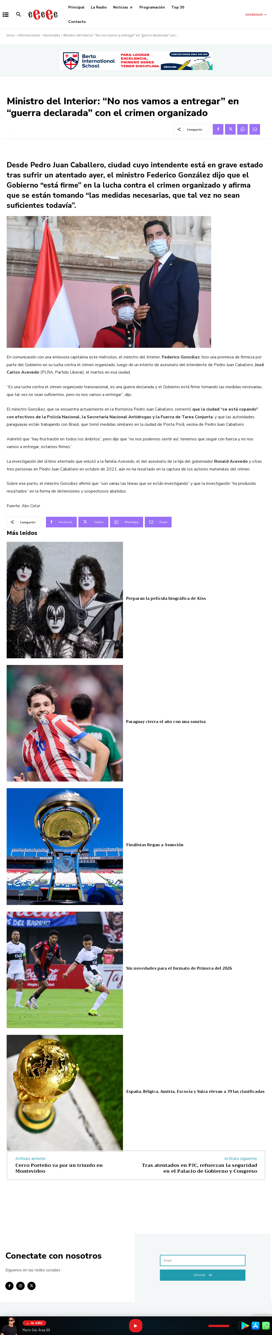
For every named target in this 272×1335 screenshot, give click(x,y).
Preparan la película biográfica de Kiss (165, 598)
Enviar (203, 1274)
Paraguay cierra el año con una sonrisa (165, 721)
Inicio (11, 35)
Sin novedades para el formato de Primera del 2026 (178, 968)
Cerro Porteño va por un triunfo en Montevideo (59, 1168)
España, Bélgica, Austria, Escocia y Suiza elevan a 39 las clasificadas (194, 1091)
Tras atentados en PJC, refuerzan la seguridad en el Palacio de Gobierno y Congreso (199, 1168)
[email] (202, 1260)
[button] (18, 14)
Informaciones (29, 35)
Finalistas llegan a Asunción (154, 845)
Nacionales (51, 35)
